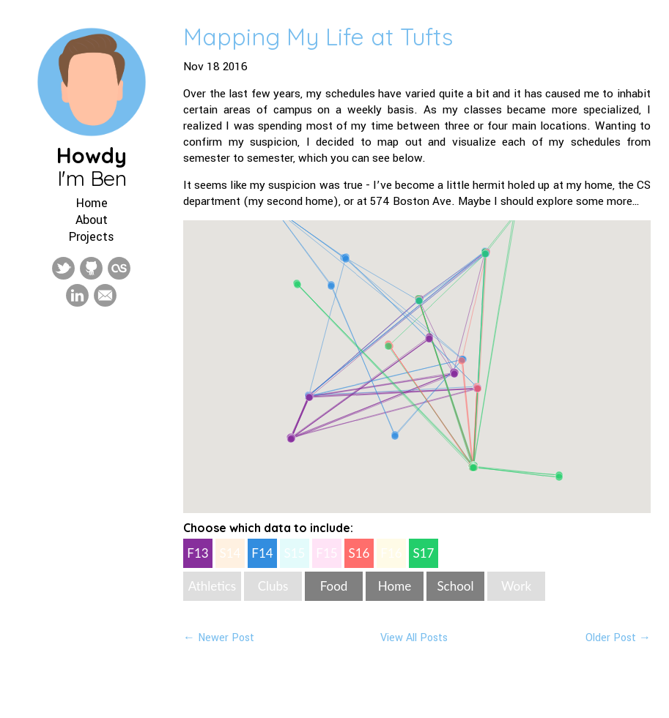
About (91, 220)
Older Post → (618, 638)
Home (92, 203)
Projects (91, 236)
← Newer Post (218, 638)
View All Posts (414, 638)
